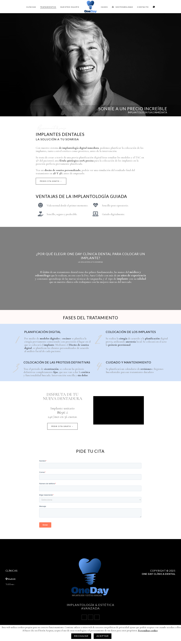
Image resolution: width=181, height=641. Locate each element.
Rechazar (81, 636)
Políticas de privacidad (165, 586)
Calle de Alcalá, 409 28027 (29, 579)
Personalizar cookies (167, 590)
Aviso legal (170, 582)
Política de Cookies (167, 578)
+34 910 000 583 (23, 584)
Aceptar (102, 636)
